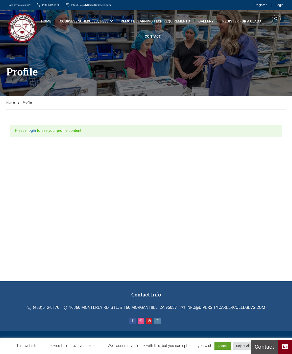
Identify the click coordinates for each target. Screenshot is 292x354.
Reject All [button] (243, 346)
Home (47, 21)
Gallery (206, 21)
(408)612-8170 (56, 5)
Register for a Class (242, 21)
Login (279, 5)
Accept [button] (222, 346)
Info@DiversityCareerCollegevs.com (104, 5)
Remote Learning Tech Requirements (155, 21)
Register (259, 5)
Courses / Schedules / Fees (85, 21)
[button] (285, 347)
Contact (153, 37)
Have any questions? (22, 5)
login (32, 131)
